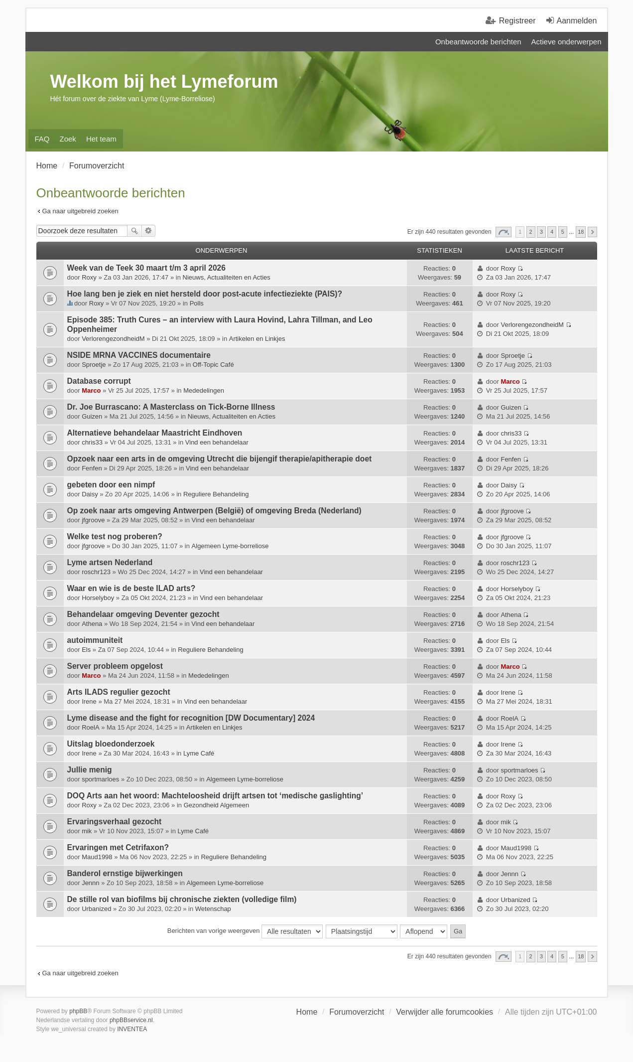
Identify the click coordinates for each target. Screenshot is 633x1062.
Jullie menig (89, 769)
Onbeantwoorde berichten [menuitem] (478, 41)
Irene (89, 701)
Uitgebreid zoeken (148, 231)
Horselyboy (98, 598)
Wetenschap (213, 908)
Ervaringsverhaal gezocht (114, 821)
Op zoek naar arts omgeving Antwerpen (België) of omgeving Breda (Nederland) (214, 510)
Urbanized (96, 908)
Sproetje (94, 364)
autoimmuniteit (95, 640)
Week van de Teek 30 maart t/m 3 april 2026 (146, 268)
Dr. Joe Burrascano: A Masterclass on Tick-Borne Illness (171, 407)
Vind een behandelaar (217, 442)
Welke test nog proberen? (114, 536)
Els (86, 649)
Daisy (90, 494)
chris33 (92, 442)
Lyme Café (198, 753)
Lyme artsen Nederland (110, 562)
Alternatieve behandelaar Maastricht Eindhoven (155, 433)
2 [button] (530, 232)
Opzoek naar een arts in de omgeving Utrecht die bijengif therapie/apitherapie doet (219, 459)
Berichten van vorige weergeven (245, 931)
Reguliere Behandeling (216, 494)
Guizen (92, 416)
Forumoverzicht (356, 1012)
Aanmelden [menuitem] (577, 20)
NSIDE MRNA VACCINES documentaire (139, 355)
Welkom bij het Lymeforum (164, 81)
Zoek (134, 231)
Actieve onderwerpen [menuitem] (566, 41)
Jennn (90, 883)
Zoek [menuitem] (68, 139)
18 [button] (581, 232)
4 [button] (551, 232)
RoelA (90, 727)
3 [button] (541, 232)
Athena (92, 623)
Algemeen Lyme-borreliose (230, 546)
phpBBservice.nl (131, 1020)
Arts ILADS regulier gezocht (118, 692)
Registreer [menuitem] (517, 20)
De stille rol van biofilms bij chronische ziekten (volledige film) (182, 899)
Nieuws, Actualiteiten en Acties (226, 277)
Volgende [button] (592, 232)
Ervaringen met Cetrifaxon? (118, 847)
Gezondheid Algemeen (217, 805)
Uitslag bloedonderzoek (111, 744)
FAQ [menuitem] (42, 139)
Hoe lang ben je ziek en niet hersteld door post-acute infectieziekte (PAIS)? (205, 294)
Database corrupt (99, 381)
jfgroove (93, 520)
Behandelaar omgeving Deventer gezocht (143, 614)
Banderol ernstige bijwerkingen (125, 873)
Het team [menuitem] (101, 139)
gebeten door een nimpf (111, 484)
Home (307, 1012)
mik (87, 831)
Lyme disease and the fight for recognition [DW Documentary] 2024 (191, 718)
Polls (197, 303)
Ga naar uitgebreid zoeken (80, 211)
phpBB (78, 1011)
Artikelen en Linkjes (257, 338)
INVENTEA (132, 1029)
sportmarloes (100, 779)
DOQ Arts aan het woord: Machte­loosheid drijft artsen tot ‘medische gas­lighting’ (215, 795)
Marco (91, 390)
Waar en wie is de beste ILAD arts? (131, 588)
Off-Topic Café (213, 364)
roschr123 (96, 572)
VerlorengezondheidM (113, 338)
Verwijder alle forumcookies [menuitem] (444, 1012)
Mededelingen (203, 390)
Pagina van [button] (503, 232)
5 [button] (562, 232)
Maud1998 (97, 857)
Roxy (89, 277)
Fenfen (92, 468)
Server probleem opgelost (115, 666)
